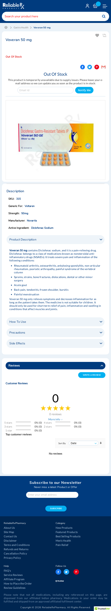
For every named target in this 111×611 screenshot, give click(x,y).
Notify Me (84, 90)
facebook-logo (58, 572)
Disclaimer (10, 540)
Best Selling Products (68, 536)
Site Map (9, 532)
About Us (9, 527)
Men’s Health (63, 540)
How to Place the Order (18, 583)
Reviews (14, 366)
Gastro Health (21, 27)
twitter (66, 572)
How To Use (17, 322)
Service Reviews (13, 575)
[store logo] (13, 6)
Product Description (22, 240)
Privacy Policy (12, 557)
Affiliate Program (14, 579)
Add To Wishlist (97, 35)
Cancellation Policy (15, 553)
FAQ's (7, 570)
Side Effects (17, 343)
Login (88, 7)
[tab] (55, 239)
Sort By (62, 443)
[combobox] (55, 16)
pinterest (76, 572)
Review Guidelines (14, 587)
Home (6, 27)
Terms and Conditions (17, 544)
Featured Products (67, 532)
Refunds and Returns (16, 549)
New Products (64, 527)
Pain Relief (62, 544)
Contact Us (10, 536)
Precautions (17, 333)
